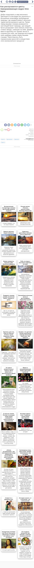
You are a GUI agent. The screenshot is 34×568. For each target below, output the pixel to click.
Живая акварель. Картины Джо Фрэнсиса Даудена (9, 263)
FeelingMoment (30, 138)
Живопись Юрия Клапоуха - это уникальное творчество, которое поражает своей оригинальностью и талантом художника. (8, 251)
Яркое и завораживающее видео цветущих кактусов (25, 370)
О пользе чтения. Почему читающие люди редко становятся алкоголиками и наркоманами (9, 417)
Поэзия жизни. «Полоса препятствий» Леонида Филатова (25, 208)
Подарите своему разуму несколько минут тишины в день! (9, 297)
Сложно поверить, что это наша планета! (9, 224)
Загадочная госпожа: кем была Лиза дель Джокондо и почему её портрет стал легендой (9, 534)
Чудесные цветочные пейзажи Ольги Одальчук (25, 233)
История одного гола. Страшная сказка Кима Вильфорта (25, 416)
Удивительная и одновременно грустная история (25, 430)
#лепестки (31, 136)
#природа (31, 130)
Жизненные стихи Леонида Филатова (25, 223)
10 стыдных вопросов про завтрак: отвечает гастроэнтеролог (25, 534)
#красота (31, 129)
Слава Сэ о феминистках (8, 498)
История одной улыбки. (8, 550)
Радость (3, 142)
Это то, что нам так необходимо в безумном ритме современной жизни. (8, 313)
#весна (32, 134)
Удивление (16, 139)
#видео (32, 131)
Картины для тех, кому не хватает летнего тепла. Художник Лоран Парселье (8, 334)
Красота (3, 139)
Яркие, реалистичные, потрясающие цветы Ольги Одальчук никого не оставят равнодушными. (25, 248)
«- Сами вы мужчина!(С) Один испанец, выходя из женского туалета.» (8, 513)
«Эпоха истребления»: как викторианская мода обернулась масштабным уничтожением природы (8, 454)
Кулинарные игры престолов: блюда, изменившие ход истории (25, 452)
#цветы (27, 134)
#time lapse (31, 133)
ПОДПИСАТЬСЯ (23, 2)
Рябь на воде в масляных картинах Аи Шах (25, 263)
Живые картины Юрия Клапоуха (8, 232)
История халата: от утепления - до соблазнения (25, 499)
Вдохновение (9, 139)
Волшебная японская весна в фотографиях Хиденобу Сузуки (25, 297)
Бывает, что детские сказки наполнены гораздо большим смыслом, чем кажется (25, 334)
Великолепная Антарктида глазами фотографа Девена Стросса (8, 208)
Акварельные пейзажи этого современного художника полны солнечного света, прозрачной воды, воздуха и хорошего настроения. (9, 281)
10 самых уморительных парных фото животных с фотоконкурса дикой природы (8, 371)
